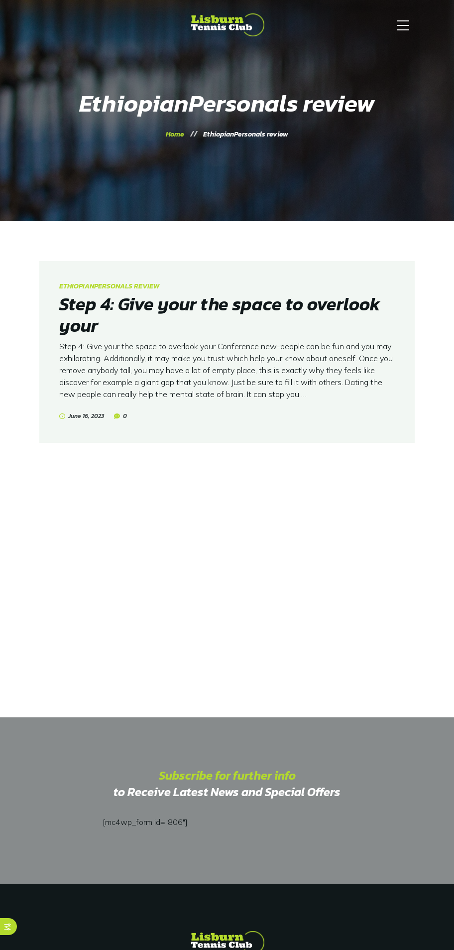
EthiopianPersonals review (109, 286)
